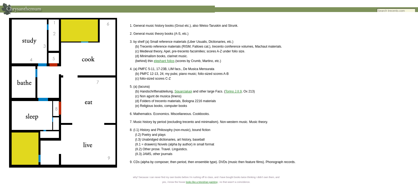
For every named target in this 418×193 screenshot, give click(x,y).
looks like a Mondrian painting (202, 182)
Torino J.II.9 (233, 91)
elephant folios (164, 61)
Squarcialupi (183, 91)
